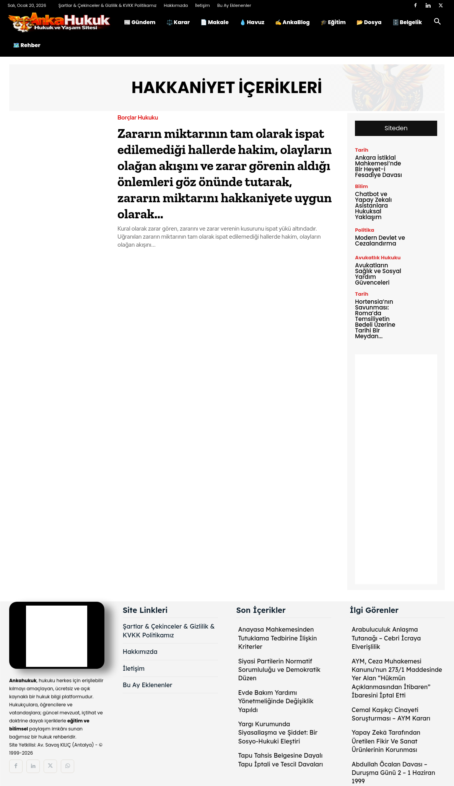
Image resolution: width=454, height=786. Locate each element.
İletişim (202, 5)
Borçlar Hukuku (137, 118)
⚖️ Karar (178, 22)
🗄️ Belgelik (407, 22)
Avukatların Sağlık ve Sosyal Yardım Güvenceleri (378, 274)
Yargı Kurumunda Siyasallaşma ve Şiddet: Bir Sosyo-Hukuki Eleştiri (278, 732)
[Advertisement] (396, 469)
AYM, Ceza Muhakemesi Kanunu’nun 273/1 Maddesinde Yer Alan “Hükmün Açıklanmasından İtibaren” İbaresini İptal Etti (396, 678)
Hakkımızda (176, 5)
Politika (364, 230)
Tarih (361, 149)
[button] (437, 23)
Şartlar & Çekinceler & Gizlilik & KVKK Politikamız (108, 5)
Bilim (361, 186)
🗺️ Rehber (27, 45)
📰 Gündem (140, 22)
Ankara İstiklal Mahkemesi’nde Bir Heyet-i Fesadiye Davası (378, 166)
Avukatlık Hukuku (377, 257)
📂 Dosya (369, 22)
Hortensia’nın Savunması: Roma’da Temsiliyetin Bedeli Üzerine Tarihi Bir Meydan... (375, 319)
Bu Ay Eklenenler (234, 5)
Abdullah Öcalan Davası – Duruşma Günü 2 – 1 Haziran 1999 (393, 772)
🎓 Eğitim (333, 22)
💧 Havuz (251, 22)
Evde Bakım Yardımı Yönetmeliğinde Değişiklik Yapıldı (276, 701)
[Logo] (63, 22)
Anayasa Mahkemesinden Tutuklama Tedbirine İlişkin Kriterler (277, 638)
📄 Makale (214, 22)
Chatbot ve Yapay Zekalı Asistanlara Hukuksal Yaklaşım (373, 205)
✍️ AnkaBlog (292, 22)
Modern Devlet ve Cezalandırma (380, 240)
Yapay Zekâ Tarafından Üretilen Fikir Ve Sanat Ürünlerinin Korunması (385, 741)
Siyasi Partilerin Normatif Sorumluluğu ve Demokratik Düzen (279, 669)
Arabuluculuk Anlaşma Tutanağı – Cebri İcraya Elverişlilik (386, 638)
